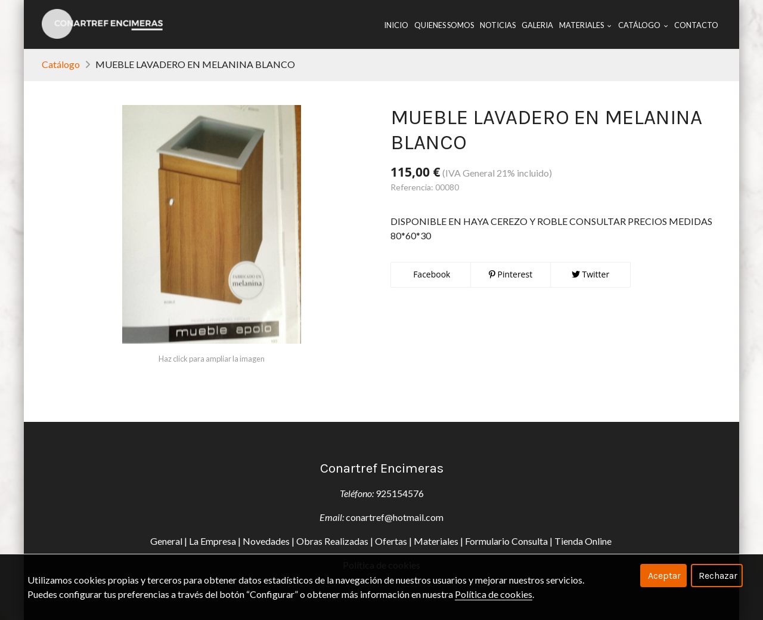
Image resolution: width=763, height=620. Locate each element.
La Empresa (212, 541)
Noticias (498, 25)
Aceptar (664, 575)
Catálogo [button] (643, 25)
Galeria (537, 25)
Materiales (436, 541)
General (166, 541)
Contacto (696, 25)
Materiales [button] (585, 25)
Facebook (431, 274)
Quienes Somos (444, 25)
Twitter (590, 274)
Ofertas (391, 541)
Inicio (396, 25)
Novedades (266, 541)
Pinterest (510, 274)
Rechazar (718, 575)
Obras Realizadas (332, 541)
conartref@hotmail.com (394, 517)
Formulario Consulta (506, 541)
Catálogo (61, 64)
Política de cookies (493, 594)
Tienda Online (583, 541)
